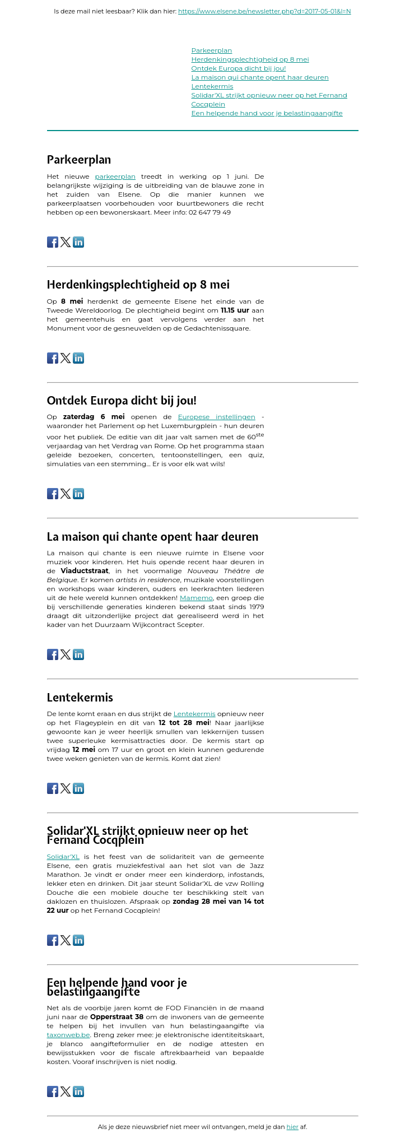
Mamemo (196, 597)
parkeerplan (115, 176)
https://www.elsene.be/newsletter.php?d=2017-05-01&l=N (264, 11)
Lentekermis (213, 86)
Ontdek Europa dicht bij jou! (239, 68)
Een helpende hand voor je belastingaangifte (267, 113)
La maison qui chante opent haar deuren (260, 77)
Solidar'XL (63, 856)
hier (293, 1127)
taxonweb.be (68, 1034)
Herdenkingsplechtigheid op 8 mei (250, 59)
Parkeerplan (212, 50)
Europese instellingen (216, 416)
